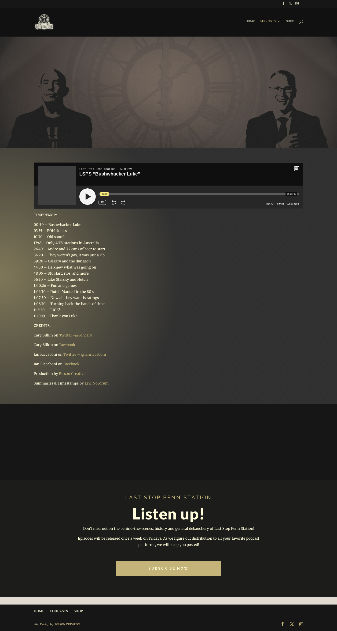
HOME (249, 22)
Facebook (67, 345)
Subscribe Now (168, 568)
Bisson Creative (72, 373)
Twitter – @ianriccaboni (84, 354)
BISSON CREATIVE (68, 624)
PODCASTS (267, 22)
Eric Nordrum (97, 383)
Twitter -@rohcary (75, 335)
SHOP (290, 22)
